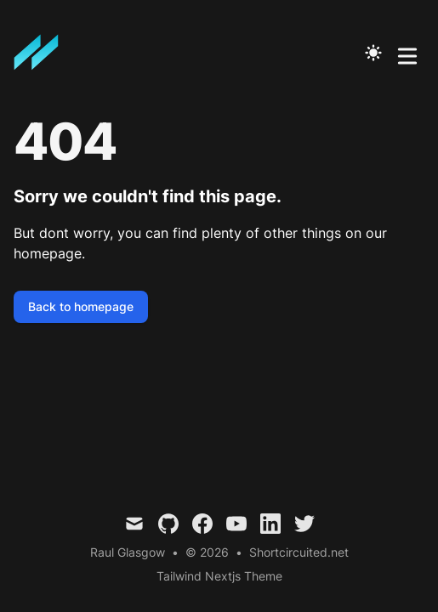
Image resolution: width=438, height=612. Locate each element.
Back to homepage (81, 306)
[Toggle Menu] (407, 52)
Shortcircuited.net (299, 552)
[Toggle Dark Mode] (373, 52)
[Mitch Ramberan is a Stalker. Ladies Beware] (42, 52)
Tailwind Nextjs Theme (219, 576)
